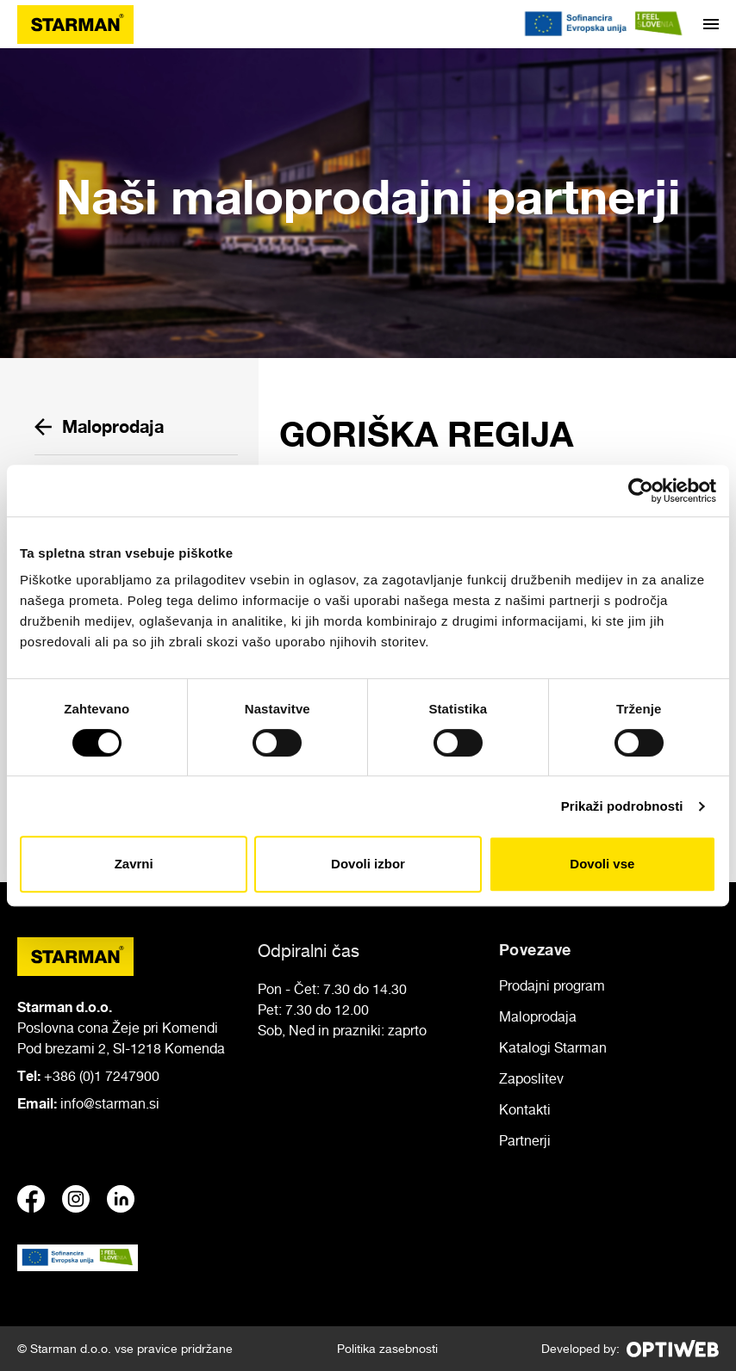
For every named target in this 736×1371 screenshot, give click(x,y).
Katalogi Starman (553, 1047)
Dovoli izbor (368, 863)
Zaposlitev (531, 1078)
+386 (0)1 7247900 (101, 1075)
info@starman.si (109, 1103)
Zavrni (134, 863)
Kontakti (525, 1109)
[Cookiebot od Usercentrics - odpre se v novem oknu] (640, 490)
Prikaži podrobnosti (622, 806)
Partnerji (525, 1140)
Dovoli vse (602, 863)
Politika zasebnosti (387, 1348)
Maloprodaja (99, 426)
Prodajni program (552, 985)
